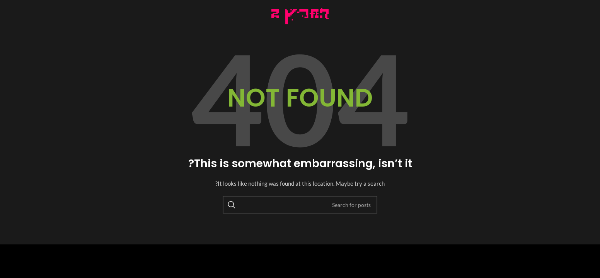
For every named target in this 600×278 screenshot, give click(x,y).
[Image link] (300, 15)
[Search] (300, 205)
